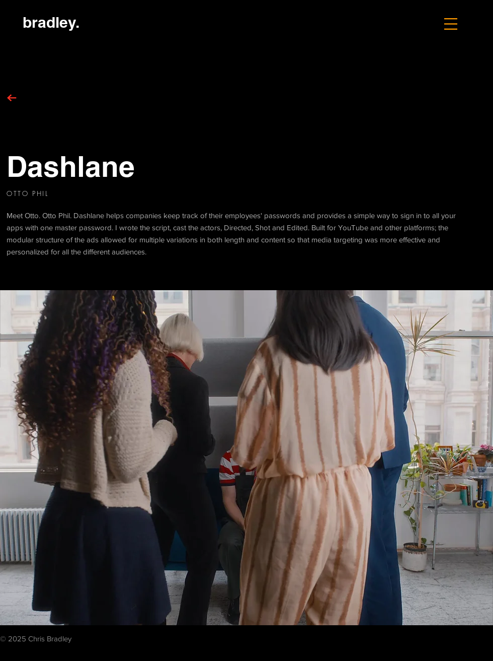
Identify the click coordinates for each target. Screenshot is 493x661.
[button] (450, 24)
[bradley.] (50, 22)
